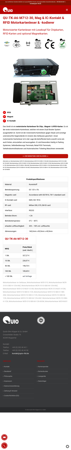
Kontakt (6, 367)
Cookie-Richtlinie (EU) (11, 396)
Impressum (8, 381)
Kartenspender (43, 367)
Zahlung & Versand (10, 391)
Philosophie (8, 376)
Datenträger (42, 381)
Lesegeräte (42, 376)
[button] (67, 446)
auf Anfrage (27, 276)
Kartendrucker (43, 371)
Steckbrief (7, 371)
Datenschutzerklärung (11, 386)
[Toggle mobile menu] (67, 10)
